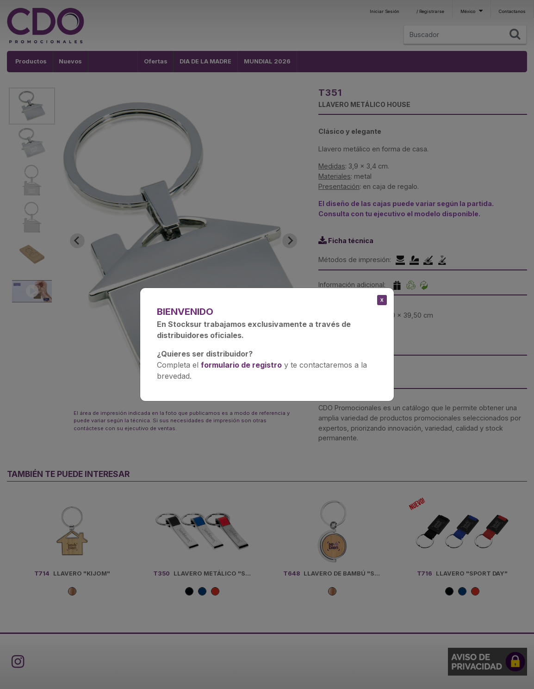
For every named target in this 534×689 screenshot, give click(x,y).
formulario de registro (241, 365)
